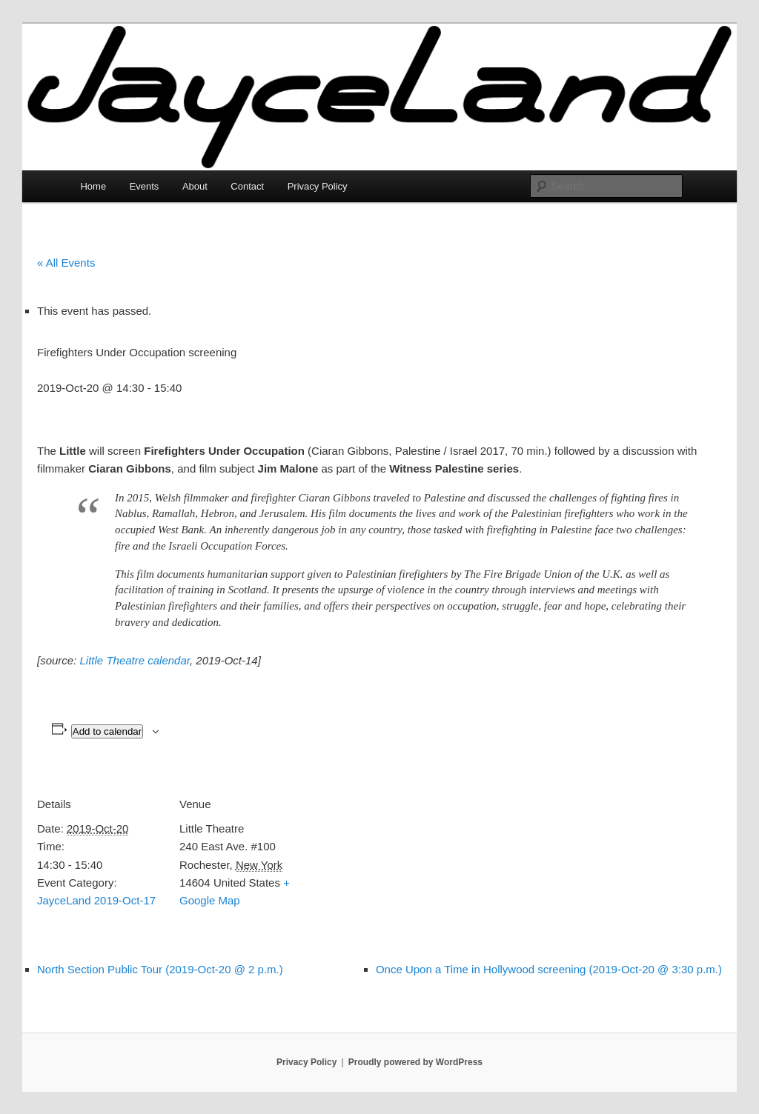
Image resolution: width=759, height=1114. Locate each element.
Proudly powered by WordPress (415, 1062)
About (195, 186)
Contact (247, 186)
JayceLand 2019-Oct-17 (96, 900)
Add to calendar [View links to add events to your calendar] (107, 731)
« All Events (66, 262)
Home (93, 186)
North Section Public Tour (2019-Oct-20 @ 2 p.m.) (160, 969)
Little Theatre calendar (135, 660)
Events (144, 186)
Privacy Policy (318, 186)
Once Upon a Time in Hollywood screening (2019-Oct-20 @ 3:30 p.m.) (549, 969)
